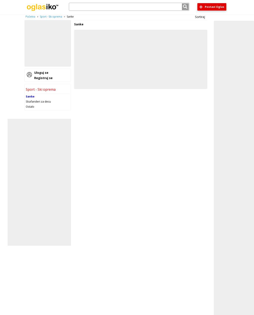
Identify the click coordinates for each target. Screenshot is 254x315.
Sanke (30, 96)
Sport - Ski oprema (51, 16)
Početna (30, 16)
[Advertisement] (48, 43)
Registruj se (43, 78)
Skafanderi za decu (38, 101)
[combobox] (129, 7)
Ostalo (30, 106)
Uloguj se (41, 73)
